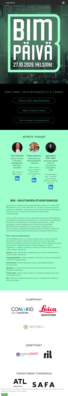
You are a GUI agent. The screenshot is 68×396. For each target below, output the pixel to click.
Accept (4, 394)
